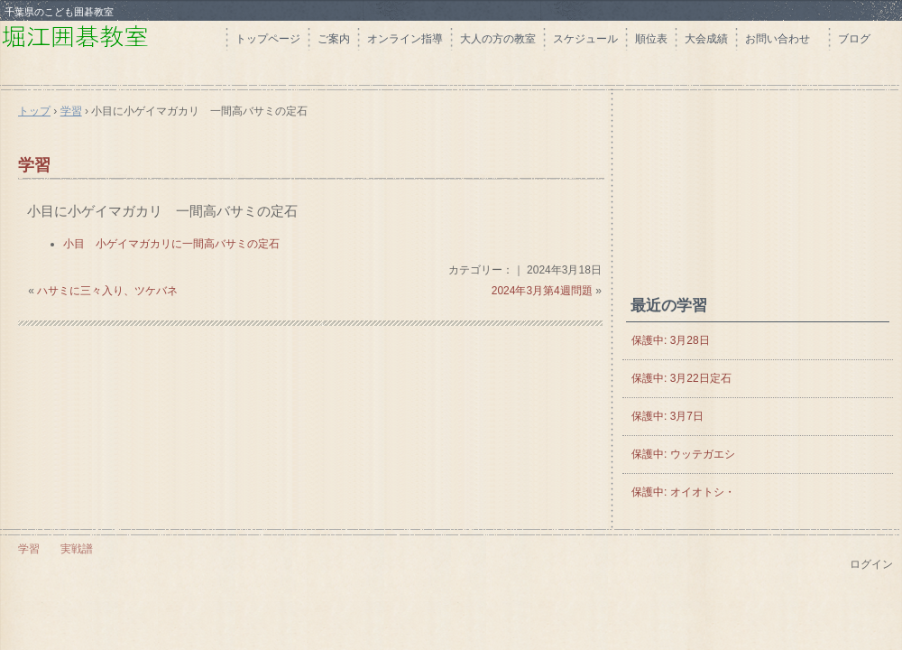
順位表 (651, 38)
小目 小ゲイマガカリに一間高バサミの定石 (171, 243)
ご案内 (334, 38)
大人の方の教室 (498, 38)
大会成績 (706, 38)
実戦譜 (76, 549)
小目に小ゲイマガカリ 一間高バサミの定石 (162, 210)
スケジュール (585, 38)
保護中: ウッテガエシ (683, 454)
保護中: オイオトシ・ (683, 492)
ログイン (871, 564)
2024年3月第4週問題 (542, 290)
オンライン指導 (405, 38)
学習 (34, 165)
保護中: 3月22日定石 (681, 378)
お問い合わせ (783, 38)
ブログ (854, 38)
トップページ (267, 38)
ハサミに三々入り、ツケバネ (107, 290)
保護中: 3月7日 (667, 416)
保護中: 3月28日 (670, 340)
